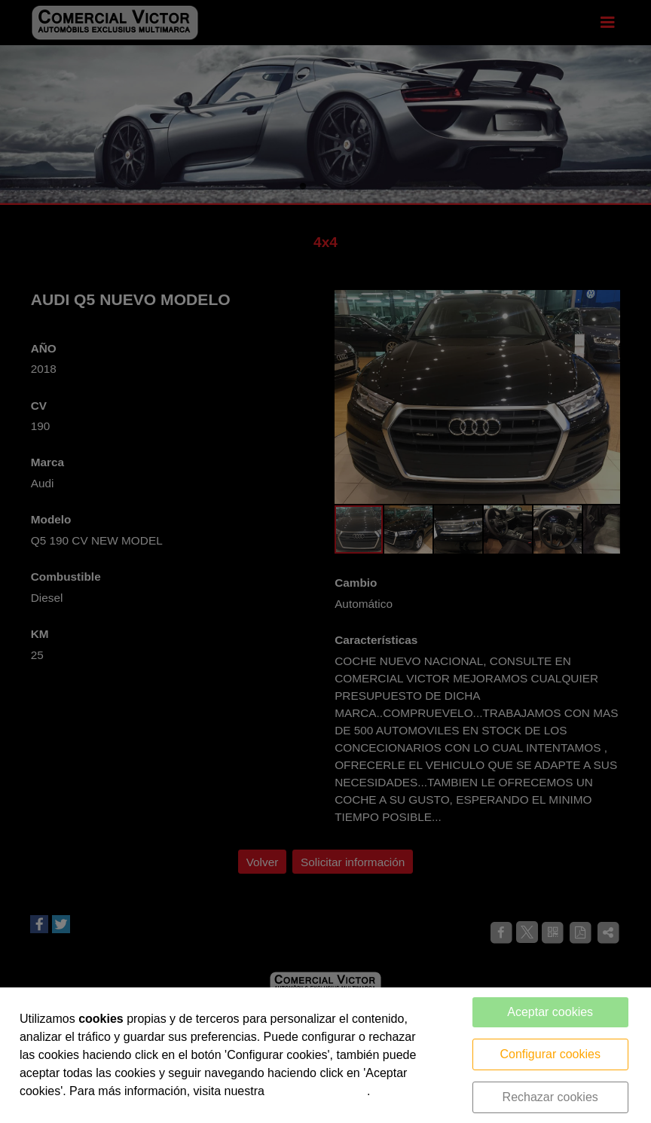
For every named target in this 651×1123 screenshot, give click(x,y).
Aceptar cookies (550, 1012)
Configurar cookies (550, 1054)
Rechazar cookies (550, 1097)
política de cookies (317, 1091)
